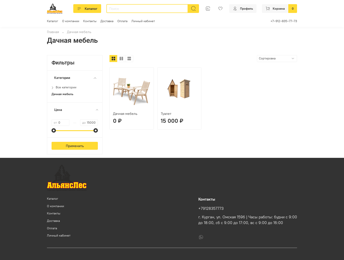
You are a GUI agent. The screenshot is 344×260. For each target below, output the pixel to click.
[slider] (53, 130)
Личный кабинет (143, 21)
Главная (53, 32)
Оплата (122, 21)
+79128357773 (211, 208)
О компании (70, 21)
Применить (75, 146)
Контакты (90, 21)
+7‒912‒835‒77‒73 (284, 21)
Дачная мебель (125, 113)
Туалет (166, 113)
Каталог (87, 8)
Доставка (106, 21)
